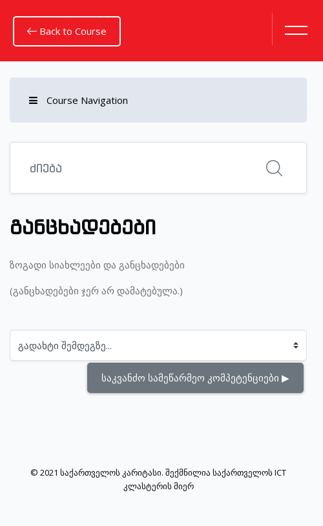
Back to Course (67, 31)
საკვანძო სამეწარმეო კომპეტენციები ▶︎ (195, 377)
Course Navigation (78, 100)
